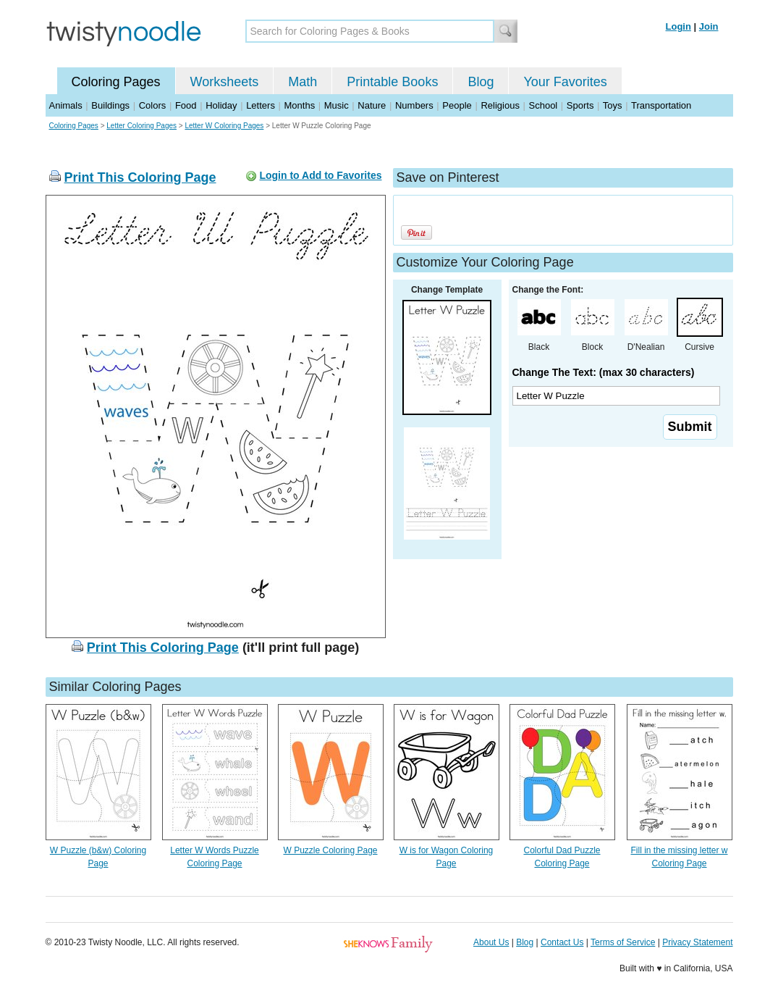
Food (186, 105)
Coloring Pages (116, 82)
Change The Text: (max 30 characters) (603, 372)
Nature (372, 105)
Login (678, 26)
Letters (260, 105)
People (456, 105)
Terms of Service (623, 942)
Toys (612, 105)
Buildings (110, 105)
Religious (500, 105)
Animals (66, 105)
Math (302, 82)
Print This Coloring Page (140, 177)
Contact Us (562, 942)
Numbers (414, 105)
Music (336, 105)
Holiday (221, 105)
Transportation (661, 105)
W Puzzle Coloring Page (330, 850)
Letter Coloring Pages (141, 126)
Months (300, 105)
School (543, 105)
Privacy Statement (697, 942)
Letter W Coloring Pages (224, 126)
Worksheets (224, 82)
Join (709, 26)
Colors (152, 105)
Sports (580, 105)
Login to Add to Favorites (320, 175)
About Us (491, 942)
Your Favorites (564, 82)
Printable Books (392, 82)
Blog (481, 82)
